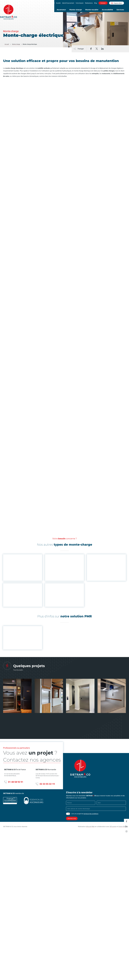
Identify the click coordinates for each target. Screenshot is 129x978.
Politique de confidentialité (107, 776)
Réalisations (89, 3)
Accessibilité (107, 10)
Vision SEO (122, 826)
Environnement (103, 763)
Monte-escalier (91, 10)
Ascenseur (61, 10)
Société (58, 3)
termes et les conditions (91, 813)
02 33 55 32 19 (45, 784)
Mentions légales (104, 772)
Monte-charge (75, 10)
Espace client (116, 3)
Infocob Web (90, 826)
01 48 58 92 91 (13, 782)
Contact (103, 3)
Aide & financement (68, 3)
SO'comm (113, 826)
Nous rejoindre (103, 760)
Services (120, 10)
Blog (95, 3)
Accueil (52, 3)
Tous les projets (18, 670)
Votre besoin (80, 3)
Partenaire (101, 769)
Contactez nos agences (22, 760)
